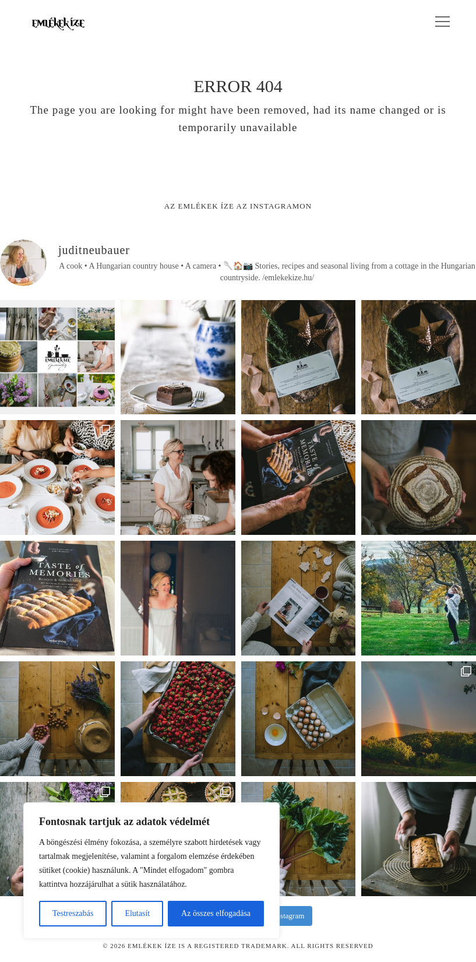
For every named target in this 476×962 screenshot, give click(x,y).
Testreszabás (73, 913)
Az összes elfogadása (216, 913)
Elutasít (137, 913)
